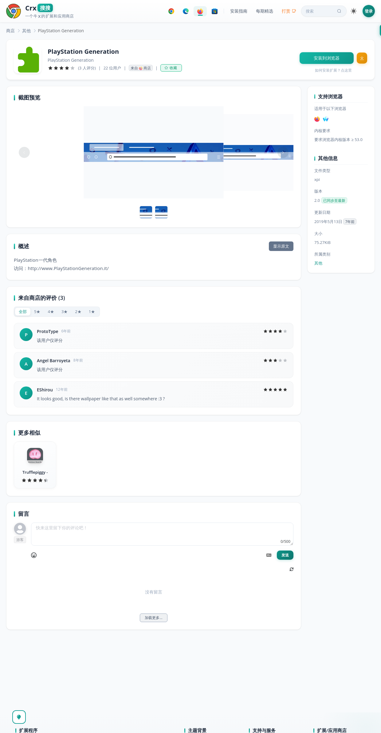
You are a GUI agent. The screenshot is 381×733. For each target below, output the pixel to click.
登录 (369, 11)
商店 (10, 30)
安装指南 (238, 11)
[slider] (61, 68)
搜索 (324, 11)
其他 (26, 30)
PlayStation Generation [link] (61, 30)
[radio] (22, 312)
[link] (10, 30)
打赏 (289, 11)
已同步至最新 (334, 200)
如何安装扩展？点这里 (333, 70)
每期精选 (264, 11)
